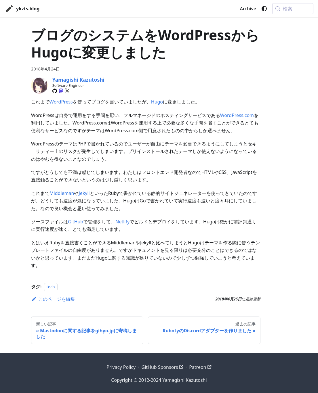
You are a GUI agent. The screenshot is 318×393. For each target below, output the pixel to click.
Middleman (61, 193)
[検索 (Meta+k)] (292, 8)
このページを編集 (53, 299)
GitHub (75, 221)
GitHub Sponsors (162, 367)
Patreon (200, 367)
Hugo (157, 102)
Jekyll (84, 193)
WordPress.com (237, 115)
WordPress (61, 102)
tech (51, 287)
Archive (248, 8)
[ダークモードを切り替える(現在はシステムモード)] (264, 8)
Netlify (122, 221)
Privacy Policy (121, 367)
